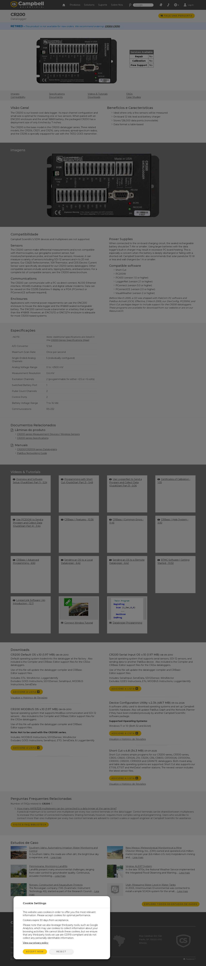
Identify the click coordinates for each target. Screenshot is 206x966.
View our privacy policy (35, 942)
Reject (61, 951)
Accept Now (35, 951)
